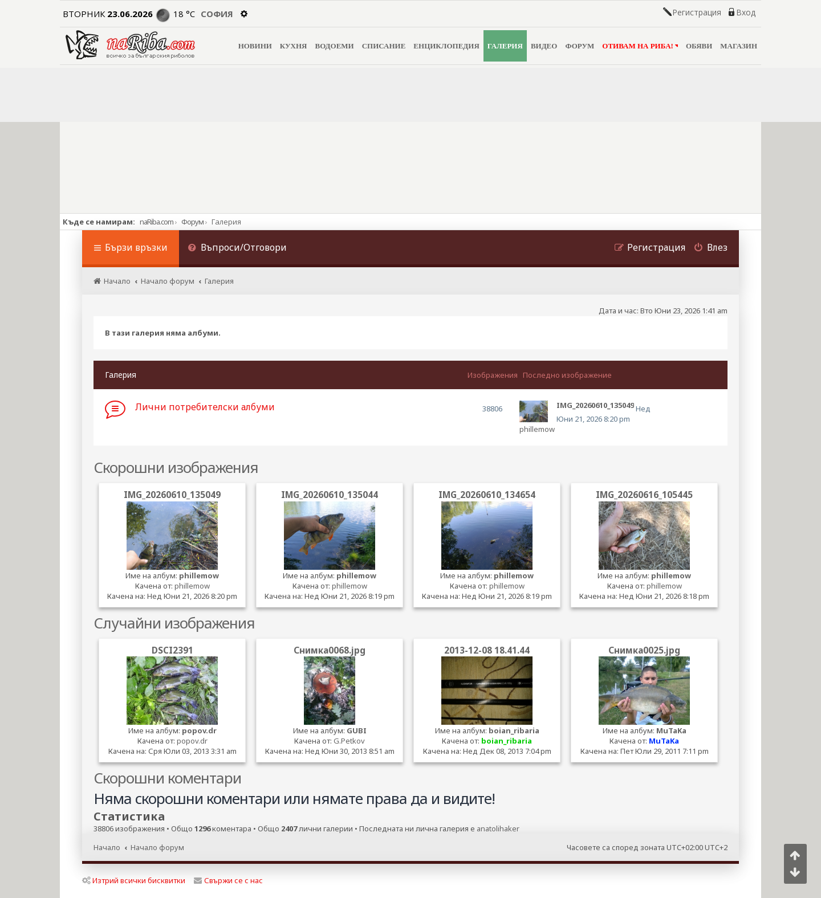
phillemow (537, 429)
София (217, 13)
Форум (192, 222)
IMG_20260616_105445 (644, 494)
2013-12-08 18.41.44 (487, 650)
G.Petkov (349, 741)
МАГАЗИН (738, 46)
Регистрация (696, 12)
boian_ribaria (514, 730)
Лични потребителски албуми (205, 407)
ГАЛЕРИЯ (505, 46)
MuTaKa (671, 730)
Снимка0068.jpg (329, 650)
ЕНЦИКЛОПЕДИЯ (446, 46)
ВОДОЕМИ (334, 46)
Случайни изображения (174, 623)
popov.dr (199, 730)
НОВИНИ (255, 46)
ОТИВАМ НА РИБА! (640, 46)
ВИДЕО (544, 46)
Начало (107, 847)
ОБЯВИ (699, 46)
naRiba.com (156, 222)
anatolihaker (498, 829)
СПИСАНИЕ (384, 46)
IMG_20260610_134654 (486, 494)
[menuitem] (237, 248)
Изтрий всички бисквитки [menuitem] (133, 880)
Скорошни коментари (167, 778)
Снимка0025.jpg (644, 650)
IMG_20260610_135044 (329, 494)
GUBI (357, 730)
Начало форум (157, 847)
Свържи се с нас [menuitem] (228, 880)
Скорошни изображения (176, 467)
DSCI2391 (172, 650)
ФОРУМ (579, 46)
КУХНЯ (293, 46)
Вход (745, 12)
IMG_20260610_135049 (172, 494)
